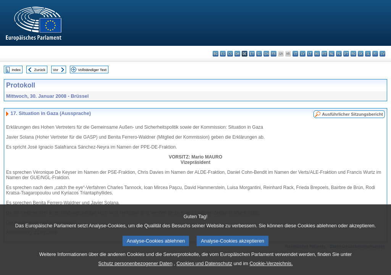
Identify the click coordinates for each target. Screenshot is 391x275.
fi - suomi (375, 54)
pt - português (346, 54)
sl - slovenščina (368, 54)
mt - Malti (324, 54)
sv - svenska (382, 54)
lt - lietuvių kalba (310, 54)
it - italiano (295, 54)
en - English (266, 54)
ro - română (353, 54)
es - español (223, 54)
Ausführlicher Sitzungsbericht (352, 114)
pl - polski (339, 54)
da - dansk (237, 54)
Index (16, 70)
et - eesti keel (252, 54)
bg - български (215, 54)
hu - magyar (317, 54)
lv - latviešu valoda (302, 54)
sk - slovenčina (361, 54)
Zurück (39, 70)
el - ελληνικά (259, 54)
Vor (55, 70)
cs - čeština (230, 54)
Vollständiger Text (92, 70)
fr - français (273, 54)
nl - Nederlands (331, 54)
